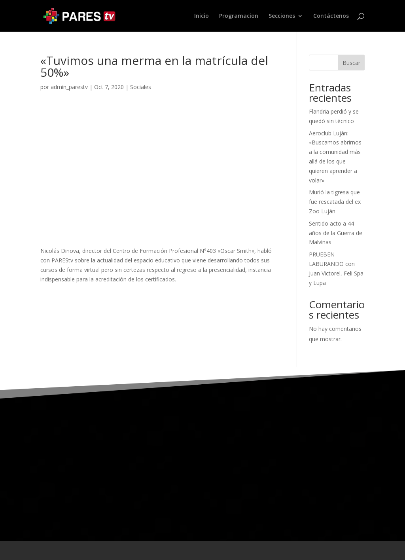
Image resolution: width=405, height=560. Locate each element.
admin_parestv (69, 87)
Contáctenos (331, 16)
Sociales (140, 87)
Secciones (282, 16)
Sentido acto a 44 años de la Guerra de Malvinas (335, 233)
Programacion (238, 16)
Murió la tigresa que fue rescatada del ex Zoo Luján (335, 201)
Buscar (351, 62)
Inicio (201, 16)
